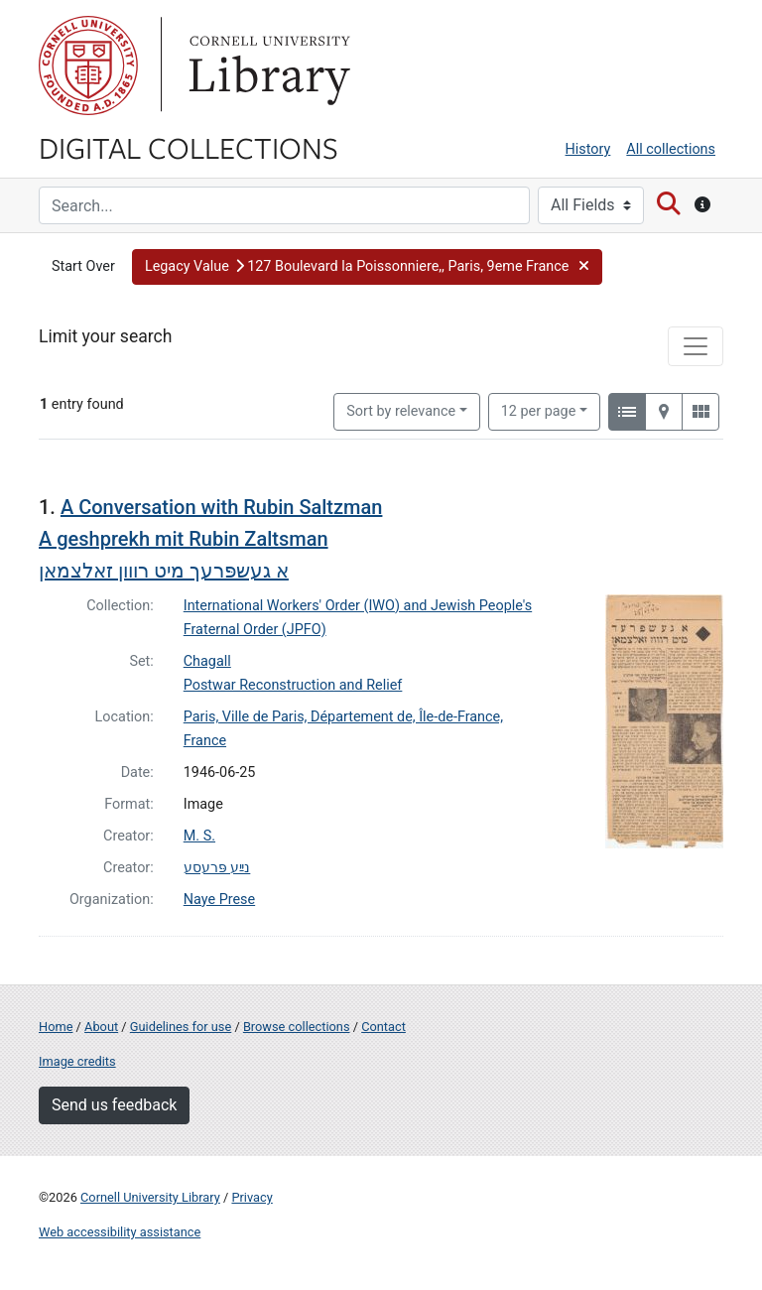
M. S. (199, 836)
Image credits (77, 1061)
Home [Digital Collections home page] (55, 1026)
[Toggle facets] (695, 346)
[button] (367, 267)
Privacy (251, 1197)
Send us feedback (114, 1105)
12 (538, 410)
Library (267, 65)
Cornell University (88, 65)
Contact (383, 1026)
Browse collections (296, 1026)
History (588, 149)
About (101, 1026)
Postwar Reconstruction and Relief (293, 685)
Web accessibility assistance (119, 1232)
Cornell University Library (150, 1197)
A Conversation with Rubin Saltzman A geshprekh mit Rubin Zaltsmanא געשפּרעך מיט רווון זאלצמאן (210, 538)
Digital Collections (188, 147)
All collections (670, 149)
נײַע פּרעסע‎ (217, 867)
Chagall (207, 661)
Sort (400, 411)
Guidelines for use (180, 1026)
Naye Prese (219, 899)
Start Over (83, 266)
